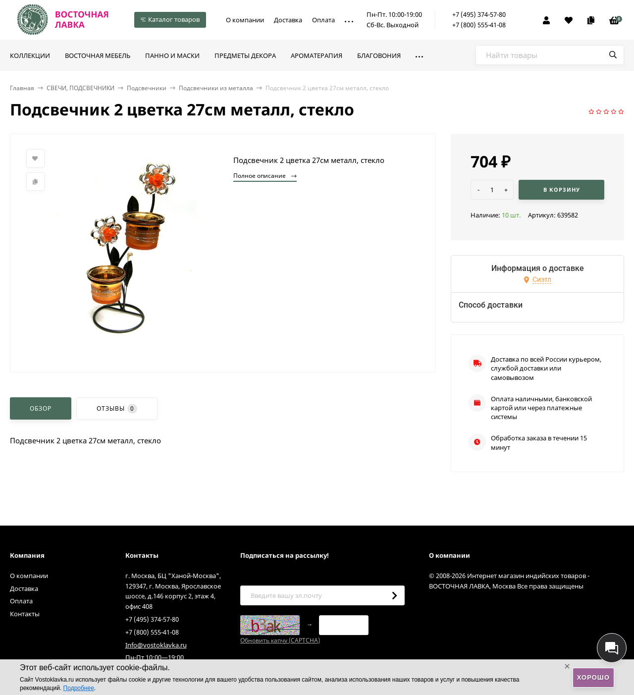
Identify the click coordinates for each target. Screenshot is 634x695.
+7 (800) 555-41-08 (479, 24)
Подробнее (78, 688)
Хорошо (593, 677)
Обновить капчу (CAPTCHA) (280, 640)
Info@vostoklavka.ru (156, 645)
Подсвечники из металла (216, 88)
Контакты (25, 613)
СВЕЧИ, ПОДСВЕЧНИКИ (80, 88)
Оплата (323, 19)
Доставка (288, 19)
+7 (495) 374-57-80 (479, 14)
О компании (245, 19)
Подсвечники (146, 88)
